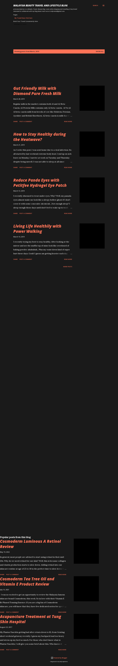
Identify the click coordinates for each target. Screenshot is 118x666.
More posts (67, 267)
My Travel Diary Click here (23, 18)
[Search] (95, 5)
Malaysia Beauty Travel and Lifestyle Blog (40, 5)
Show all (100, 51)
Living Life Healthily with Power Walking (37, 228)
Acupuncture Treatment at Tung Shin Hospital (30, 619)
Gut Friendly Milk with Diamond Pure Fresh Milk (37, 91)
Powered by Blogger (59, 658)
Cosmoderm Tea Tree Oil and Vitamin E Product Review (27, 581)
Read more (68, 121)
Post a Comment (26, 121)
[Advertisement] (59, 72)
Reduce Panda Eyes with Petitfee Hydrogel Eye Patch (40, 182)
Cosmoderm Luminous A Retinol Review (30, 544)
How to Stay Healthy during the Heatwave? (39, 136)
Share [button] (15, 121)
